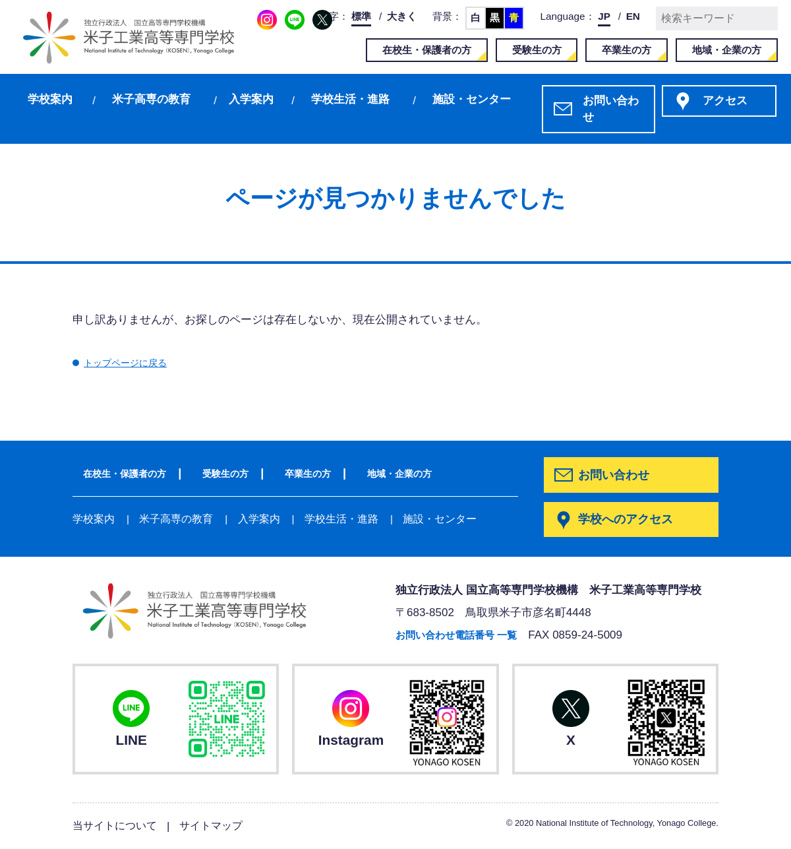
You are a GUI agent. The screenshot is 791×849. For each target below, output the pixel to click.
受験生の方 (537, 49)
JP (604, 16)
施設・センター (471, 99)
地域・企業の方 (726, 49)
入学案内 (251, 99)
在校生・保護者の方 (426, 49)
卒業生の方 (626, 49)
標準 (361, 16)
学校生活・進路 (350, 99)
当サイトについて (117, 826)
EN (633, 16)
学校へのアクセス (628, 520)
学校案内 (50, 99)
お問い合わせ (611, 109)
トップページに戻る (134, 362)
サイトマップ (218, 826)
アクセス (725, 100)
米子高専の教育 (151, 99)
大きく (402, 16)
